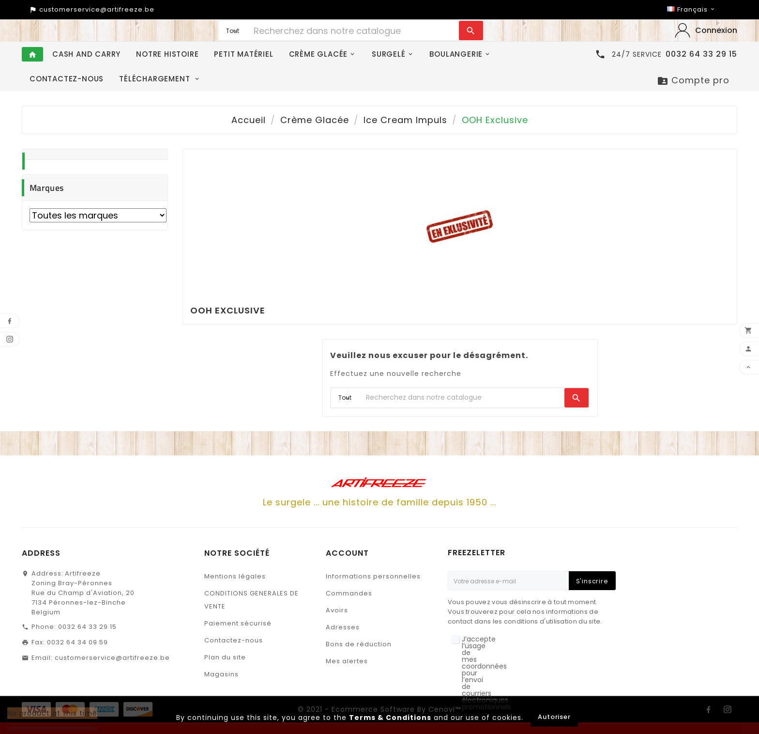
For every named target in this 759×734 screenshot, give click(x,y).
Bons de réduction (359, 644)
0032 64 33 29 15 (87, 626)
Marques (46, 187)
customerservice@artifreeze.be (112, 657)
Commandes (349, 593)
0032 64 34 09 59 (77, 642)
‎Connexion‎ (716, 30)
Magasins (221, 674)
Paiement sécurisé (238, 623)
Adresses (343, 627)
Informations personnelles (373, 576)
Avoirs (337, 610)
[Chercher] (354, 30)
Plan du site (225, 657)
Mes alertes (347, 661)
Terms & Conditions (390, 717)
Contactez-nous (233, 640)
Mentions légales (235, 576)
